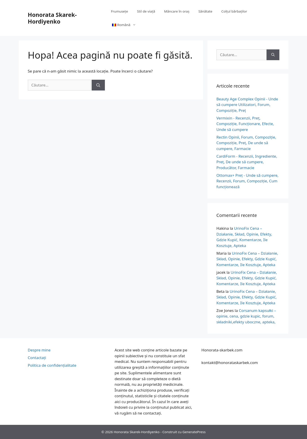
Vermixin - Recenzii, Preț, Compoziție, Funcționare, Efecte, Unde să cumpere (245, 123)
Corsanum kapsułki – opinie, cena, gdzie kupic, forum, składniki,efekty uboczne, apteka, (246, 316)
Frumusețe (119, 11)
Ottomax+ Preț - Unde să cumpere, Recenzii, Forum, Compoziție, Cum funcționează (247, 181)
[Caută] (98, 85)
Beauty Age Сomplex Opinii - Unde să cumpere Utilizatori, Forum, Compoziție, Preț (247, 104)
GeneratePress (193, 432)
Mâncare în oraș (177, 11)
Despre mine (39, 350)
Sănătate (205, 11)
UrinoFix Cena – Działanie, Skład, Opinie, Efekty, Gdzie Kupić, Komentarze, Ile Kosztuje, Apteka (247, 259)
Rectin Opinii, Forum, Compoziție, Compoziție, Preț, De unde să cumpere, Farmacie (246, 143)
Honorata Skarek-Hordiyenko (52, 18)
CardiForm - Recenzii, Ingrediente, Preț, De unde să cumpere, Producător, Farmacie (246, 162)
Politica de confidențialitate (52, 365)
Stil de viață (146, 11)
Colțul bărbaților (234, 11)
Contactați (37, 357)
